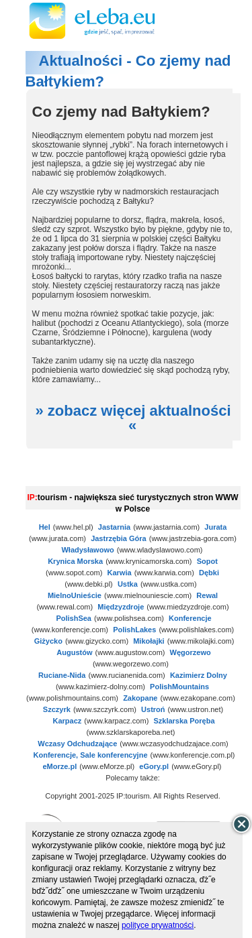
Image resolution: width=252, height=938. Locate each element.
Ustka (128, 584)
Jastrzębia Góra (118, 538)
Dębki (209, 573)
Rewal (207, 595)
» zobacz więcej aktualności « (132, 418)
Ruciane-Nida (61, 675)
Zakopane (140, 698)
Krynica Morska (75, 561)
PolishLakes (134, 630)
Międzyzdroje (120, 607)
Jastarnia (114, 527)
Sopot (207, 561)
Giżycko (48, 641)
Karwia (120, 573)
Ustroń (153, 709)
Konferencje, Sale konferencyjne (91, 755)
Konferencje (190, 618)
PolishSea (73, 618)
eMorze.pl (59, 766)
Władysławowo (87, 550)
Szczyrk (57, 709)
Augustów (74, 652)
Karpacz (67, 721)
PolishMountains (179, 687)
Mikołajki (148, 641)
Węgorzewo (190, 652)
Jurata (215, 527)
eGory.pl (154, 766)
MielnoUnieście (74, 595)
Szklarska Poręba (183, 721)
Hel (44, 527)
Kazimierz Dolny (198, 675)
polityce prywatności (158, 925)
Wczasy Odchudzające (77, 744)
